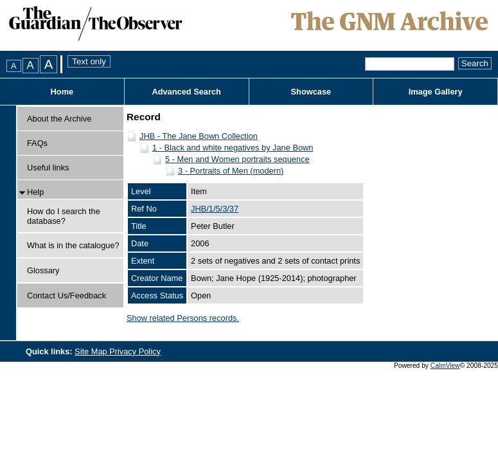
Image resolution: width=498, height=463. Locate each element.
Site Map (92, 351)
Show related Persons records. (183, 318)
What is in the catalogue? (73, 245)
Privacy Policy (135, 351)
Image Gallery (436, 91)
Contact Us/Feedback (66, 295)
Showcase (311, 91)
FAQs (37, 143)
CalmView (445, 365)
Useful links (48, 167)
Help (35, 192)
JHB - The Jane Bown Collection (198, 136)
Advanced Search (186, 91)
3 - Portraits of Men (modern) (230, 171)
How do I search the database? (63, 216)
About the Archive (59, 118)
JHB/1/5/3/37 (214, 208)
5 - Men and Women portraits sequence (237, 159)
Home (62, 91)
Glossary (43, 270)
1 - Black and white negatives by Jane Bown (232, 147)
